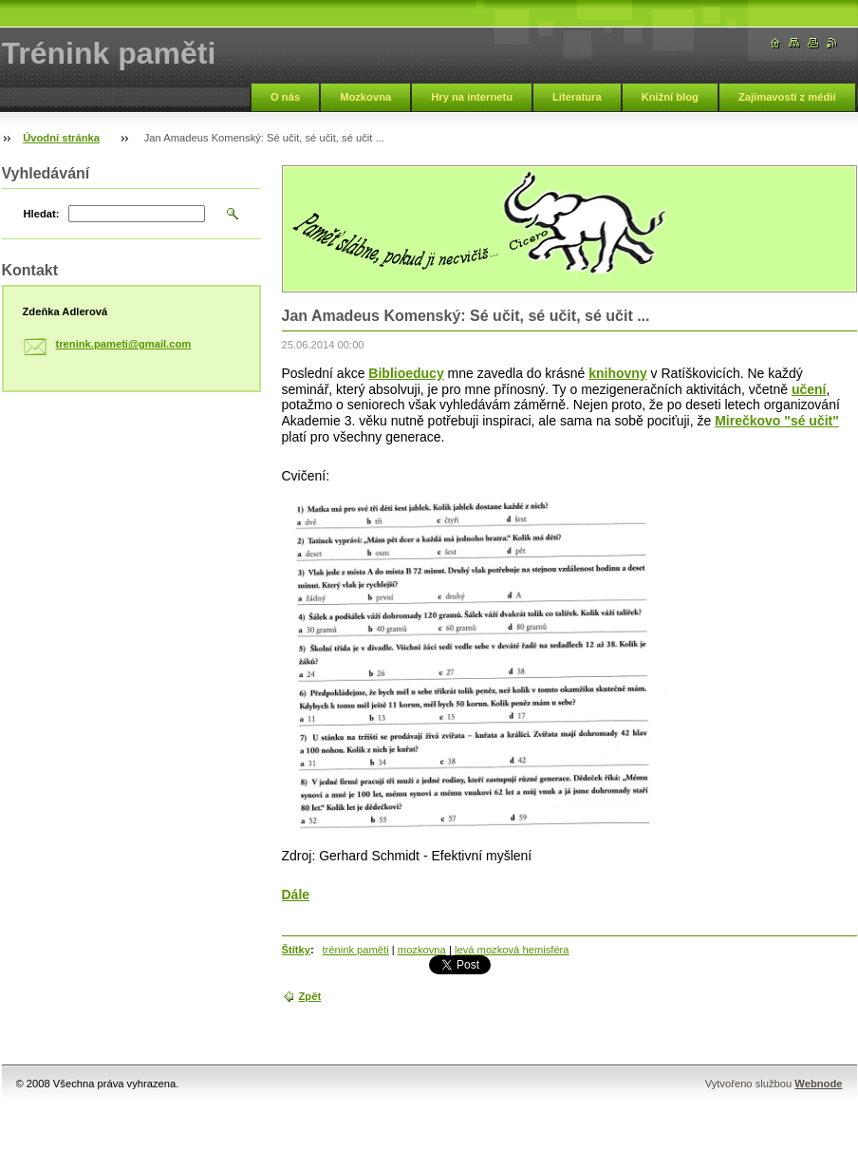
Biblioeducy (405, 373)
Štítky (296, 949)
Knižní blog (670, 97)
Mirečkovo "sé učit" (777, 420)
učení (809, 389)
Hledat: (42, 213)
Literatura (577, 97)
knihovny (617, 373)
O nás (285, 97)
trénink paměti (355, 949)
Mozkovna (365, 97)
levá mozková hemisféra (512, 949)
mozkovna (422, 949)
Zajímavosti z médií (787, 97)
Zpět (310, 996)
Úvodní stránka (61, 137)
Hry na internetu (472, 97)
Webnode (818, 1083)
